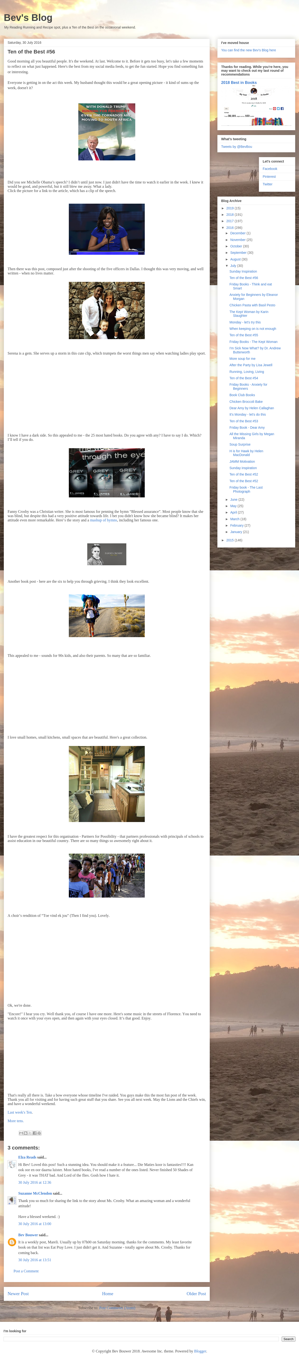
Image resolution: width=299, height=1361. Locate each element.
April (234, 512)
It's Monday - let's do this (247, 414)
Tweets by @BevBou (236, 147)
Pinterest (269, 176)
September (238, 253)
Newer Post (18, 1293)
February (237, 525)
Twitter (267, 184)
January (236, 532)
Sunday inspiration (243, 468)
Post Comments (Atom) (117, 1308)
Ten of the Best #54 (243, 378)
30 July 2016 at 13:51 (34, 1260)
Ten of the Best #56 (243, 278)
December (238, 233)
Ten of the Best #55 (243, 335)
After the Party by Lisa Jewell (250, 365)
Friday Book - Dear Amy (247, 427)
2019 (230, 208)
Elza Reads (27, 1157)
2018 (230, 214)
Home (107, 1293)
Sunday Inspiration (243, 271)
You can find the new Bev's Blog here (248, 50)
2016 (230, 228)
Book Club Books (242, 395)
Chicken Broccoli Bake (246, 402)
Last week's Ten (20, 1112)
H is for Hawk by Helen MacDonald (246, 453)
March (235, 519)
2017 (230, 221)
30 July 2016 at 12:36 (34, 1182)
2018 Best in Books (239, 82)
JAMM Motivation (242, 461)
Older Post (196, 1293)
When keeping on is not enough (252, 329)
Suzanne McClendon (35, 1193)
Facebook (270, 169)
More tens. (16, 1121)
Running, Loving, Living (246, 372)
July (233, 266)
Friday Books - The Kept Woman (253, 342)
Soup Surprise (240, 444)
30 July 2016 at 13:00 (34, 1224)
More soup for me (242, 359)
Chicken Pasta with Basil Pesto (252, 305)
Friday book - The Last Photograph (246, 489)
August (235, 259)
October (236, 246)
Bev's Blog (28, 17)
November (238, 240)
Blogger (200, 1351)
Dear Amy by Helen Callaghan (251, 408)
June (234, 499)
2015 (230, 540)
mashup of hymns (103, 520)
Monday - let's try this (245, 322)
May (233, 506)
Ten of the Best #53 (243, 421)
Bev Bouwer (28, 1235)
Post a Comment (26, 1271)
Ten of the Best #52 (243, 474)
